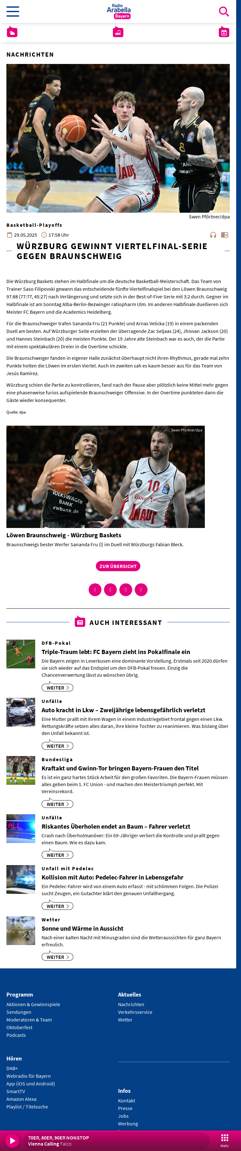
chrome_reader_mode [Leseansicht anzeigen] (225, 235)
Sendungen (18, 1012)
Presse (125, 1108)
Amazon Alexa (21, 1099)
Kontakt (126, 1100)
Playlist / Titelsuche (27, 1106)
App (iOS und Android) (30, 1083)
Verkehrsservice (135, 1012)
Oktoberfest (19, 1027)
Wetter (125, 1019)
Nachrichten (131, 1004)
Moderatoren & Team (29, 1019)
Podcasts (16, 1035)
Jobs (123, 1116)
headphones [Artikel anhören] (213, 235)
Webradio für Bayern (28, 1076)
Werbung (128, 1123)
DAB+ (12, 1068)
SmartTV (15, 1091)
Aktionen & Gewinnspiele (33, 1004)
